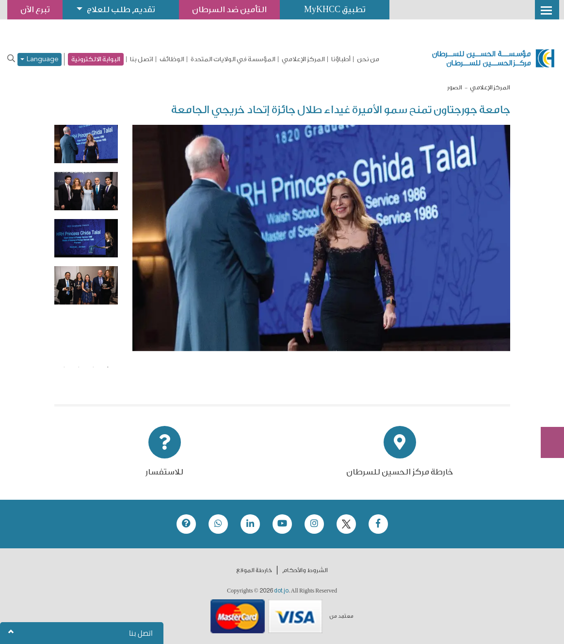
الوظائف (172, 59)
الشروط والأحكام (305, 570)
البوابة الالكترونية (95, 59)
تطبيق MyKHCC (334, 9)
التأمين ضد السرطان (229, 9)
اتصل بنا (141, 59)
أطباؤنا (341, 59)
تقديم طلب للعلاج (121, 9)
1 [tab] (108, 367)
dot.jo (281, 590)
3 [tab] (78, 367)
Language (39, 59)
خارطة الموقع (254, 570)
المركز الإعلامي (303, 59)
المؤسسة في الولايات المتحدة (233, 59)
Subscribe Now (547, 407)
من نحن (368, 59)
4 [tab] (64, 367)
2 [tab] (93, 367)
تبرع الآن (547, 371)
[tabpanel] (86, 144)
